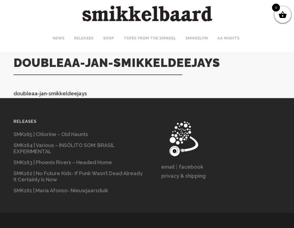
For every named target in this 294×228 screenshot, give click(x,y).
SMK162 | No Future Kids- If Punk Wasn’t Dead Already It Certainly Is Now (78, 176)
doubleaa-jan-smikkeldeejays (50, 93)
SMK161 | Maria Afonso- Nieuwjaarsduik (61, 190)
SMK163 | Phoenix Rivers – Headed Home (63, 162)
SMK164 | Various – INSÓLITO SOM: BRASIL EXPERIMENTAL (64, 148)
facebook (191, 167)
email (168, 167)
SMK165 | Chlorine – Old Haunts (51, 134)
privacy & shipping (183, 176)
